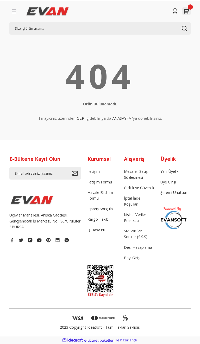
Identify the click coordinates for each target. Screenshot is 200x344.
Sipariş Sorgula (100, 208)
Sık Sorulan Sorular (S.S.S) (135, 233)
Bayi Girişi (132, 257)
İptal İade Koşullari (132, 201)
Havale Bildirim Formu (100, 195)
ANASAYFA (121, 118)
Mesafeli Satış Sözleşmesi (136, 174)
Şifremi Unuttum (174, 192)
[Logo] (47, 11)
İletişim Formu (100, 182)
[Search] (100, 28)
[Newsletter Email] (45, 173)
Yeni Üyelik (169, 171)
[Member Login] (175, 11)
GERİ (81, 118)
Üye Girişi (168, 182)
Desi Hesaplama (138, 247)
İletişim (94, 171)
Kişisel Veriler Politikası (135, 217)
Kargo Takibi (98, 219)
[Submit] (76, 173)
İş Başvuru (96, 229)
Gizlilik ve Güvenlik (139, 187)
